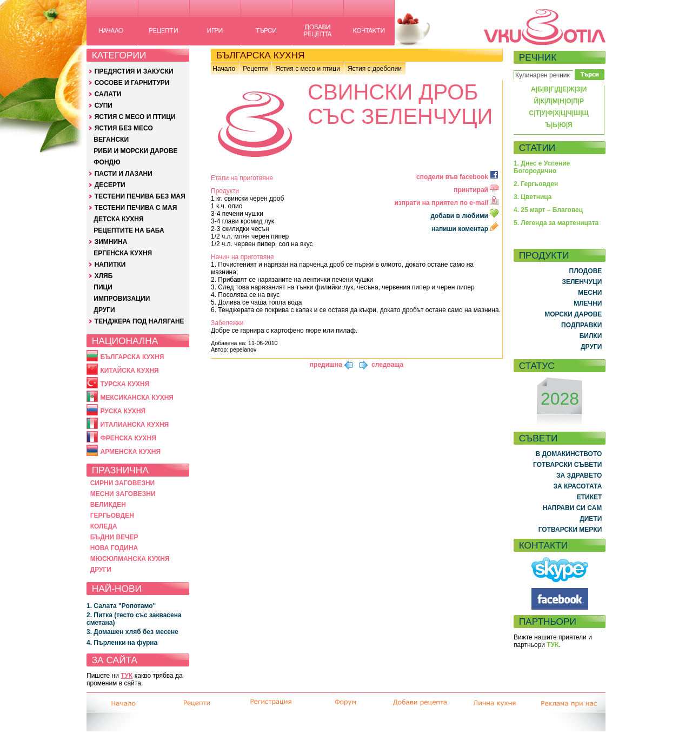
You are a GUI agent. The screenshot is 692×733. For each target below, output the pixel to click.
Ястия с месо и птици (307, 68)
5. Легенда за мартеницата (556, 223)
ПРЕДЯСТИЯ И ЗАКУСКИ (134, 71)
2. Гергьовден (536, 184)
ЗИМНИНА (111, 242)
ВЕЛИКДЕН (108, 505)
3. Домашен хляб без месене (132, 632)
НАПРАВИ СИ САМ (572, 508)
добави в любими (465, 216)
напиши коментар (464, 229)
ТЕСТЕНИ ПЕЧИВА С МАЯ (136, 208)
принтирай (476, 190)
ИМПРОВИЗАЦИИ (122, 298)
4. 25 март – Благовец (548, 210)
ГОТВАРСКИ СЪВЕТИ (567, 464)
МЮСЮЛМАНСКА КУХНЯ (130, 559)
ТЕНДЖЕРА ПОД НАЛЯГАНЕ (139, 321)
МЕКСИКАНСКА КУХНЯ (137, 397)
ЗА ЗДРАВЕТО (579, 475)
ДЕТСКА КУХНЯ (118, 219)
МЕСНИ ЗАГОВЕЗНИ (123, 494)
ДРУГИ (104, 310)
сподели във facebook (457, 177)
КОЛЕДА (103, 526)
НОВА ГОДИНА (114, 548)
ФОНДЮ (107, 162)
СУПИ (103, 105)
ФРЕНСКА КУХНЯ (128, 438)
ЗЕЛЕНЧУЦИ (582, 282)
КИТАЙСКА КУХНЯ (129, 370)
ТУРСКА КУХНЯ (124, 384)
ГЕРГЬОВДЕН (112, 515)
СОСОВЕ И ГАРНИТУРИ (132, 83)
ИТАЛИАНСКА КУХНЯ (134, 424)
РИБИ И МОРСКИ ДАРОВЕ (135, 151)
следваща (387, 364)
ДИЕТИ (591, 519)
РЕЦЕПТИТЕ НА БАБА (129, 230)
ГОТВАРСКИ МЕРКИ (570, 529)
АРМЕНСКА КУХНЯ (130, 451)
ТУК (126, 675)
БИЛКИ (591, 336)
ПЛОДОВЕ (585, 271)
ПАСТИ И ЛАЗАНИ (123, 173)
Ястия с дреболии (375, 68)
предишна (326, 364)
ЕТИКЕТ (589, 497)
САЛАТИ (108, 94)
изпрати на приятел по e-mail (446, 203)
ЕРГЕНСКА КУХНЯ (123, 253)
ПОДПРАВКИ (581, 325)
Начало (223, 68)
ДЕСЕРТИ (110, 185)
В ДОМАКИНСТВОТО (568, 454)
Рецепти (255, 68)
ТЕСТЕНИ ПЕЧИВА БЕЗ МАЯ (140, 196)
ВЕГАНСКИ (111, 139)
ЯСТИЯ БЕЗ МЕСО (124, 128)
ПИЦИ (103, 287)
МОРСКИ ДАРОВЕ (573, 314)
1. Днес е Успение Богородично (542, 167)
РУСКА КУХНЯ (122, 411)
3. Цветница (533, 197)
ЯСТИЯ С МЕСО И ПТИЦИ (135, 117)
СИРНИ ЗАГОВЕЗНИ (122, 483)
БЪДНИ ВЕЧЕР (114, 537)
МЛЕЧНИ (588, 303)
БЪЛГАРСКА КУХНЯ (132, 357)
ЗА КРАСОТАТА (578, 486)
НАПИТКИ (110, 264)
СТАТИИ (537, 147)
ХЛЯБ (104, 276)
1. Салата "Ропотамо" (121, 606)
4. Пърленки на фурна (121, 642)
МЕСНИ (590, 292)
